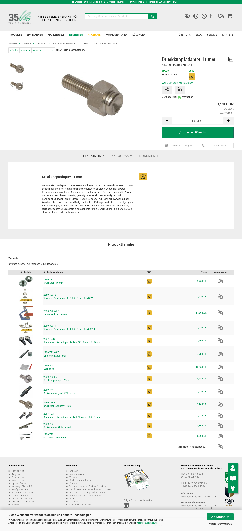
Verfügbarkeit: (169, 97)
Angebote (94, 34)
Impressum (75, 501)
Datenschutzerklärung (146, 523)
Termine (73, 477)
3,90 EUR (202, 404)
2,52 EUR (202, 415)
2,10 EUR (202, 340)
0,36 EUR (202, 425)
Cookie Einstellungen (80, 504)
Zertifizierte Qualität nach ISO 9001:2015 (90, 489)
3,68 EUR (202, 378)
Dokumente (149, 156)
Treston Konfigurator (23, 492)
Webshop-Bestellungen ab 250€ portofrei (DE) (155, 2)
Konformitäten (19, 480)
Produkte (15, 34)
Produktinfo (94, 156)
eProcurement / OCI (22, 495)
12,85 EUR (201, 367)
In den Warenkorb (194, 132)
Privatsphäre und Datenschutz (85, 495)
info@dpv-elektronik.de (193, 485)
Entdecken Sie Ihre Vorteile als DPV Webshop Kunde (99, 2)
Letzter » (48, 50)
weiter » (37, 50)
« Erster (14, 50)
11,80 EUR (201, 312)
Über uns (185, 34)
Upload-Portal (19, 483)
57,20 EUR (201, 354)
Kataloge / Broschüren (23, 486)
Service (212, 34)
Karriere (228, 34)
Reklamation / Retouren (81, 480)
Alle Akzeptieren (220, 516)
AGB (71, 498)
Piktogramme (122, 156)
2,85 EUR (202, 296)
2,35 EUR (202, 391)
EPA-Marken (35, 34)
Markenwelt (56, 34)
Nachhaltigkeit (77, 474)
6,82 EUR (202, 436)
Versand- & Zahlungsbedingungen (87, 492)
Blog (199, 34)
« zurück (25, 50)
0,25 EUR (202, 281)
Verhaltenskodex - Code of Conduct (87, 486)
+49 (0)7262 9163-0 (196, 482)
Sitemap (16, 504)
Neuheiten (76, 34)
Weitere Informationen (220, 524)
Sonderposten (19, 477)
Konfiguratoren (116, 34)
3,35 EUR (202, 327)
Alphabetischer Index (23, 498)
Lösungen (138, 34)
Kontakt (73, 471)
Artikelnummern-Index (23, 501)
